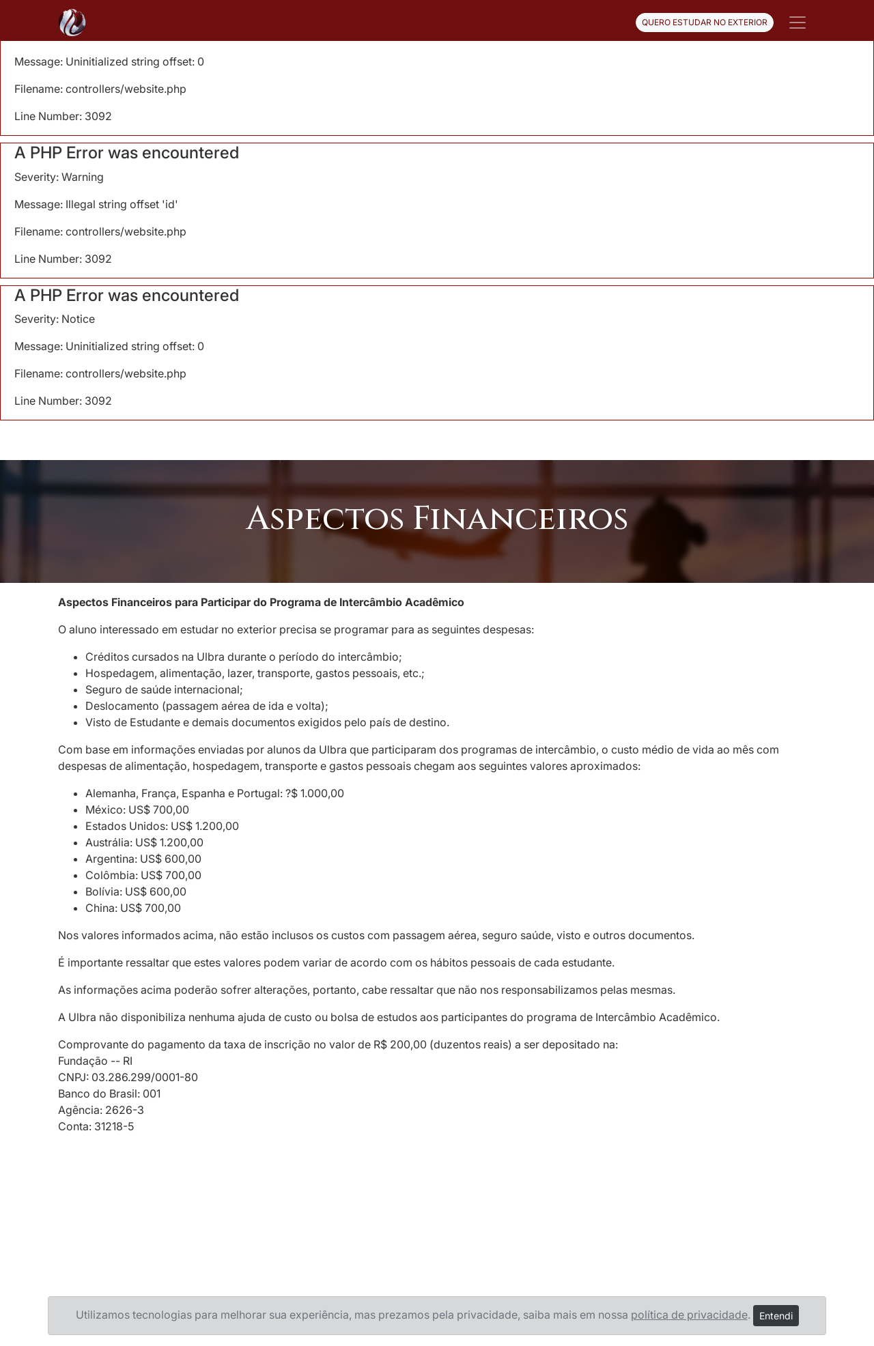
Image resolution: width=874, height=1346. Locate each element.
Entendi (776, 1315)
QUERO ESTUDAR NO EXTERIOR (704, 22)
